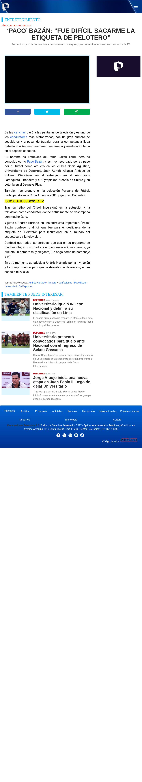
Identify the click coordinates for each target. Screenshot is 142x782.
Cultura (117, 419)
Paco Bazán (35, 161)
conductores (18, 137)
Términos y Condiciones (122, 425)
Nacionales (88, 411)
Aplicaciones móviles (95, 425)
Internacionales (108, 411)
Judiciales (57, 411)
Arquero (52, 282)
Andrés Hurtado (37, 282)
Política (25, 411)
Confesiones (65, 282)
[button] (135, 7)
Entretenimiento (129, 411)
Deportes (24, 419)
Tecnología (71, 419)
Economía (41, 411)
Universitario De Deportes (18, 286)
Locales (72, 411)
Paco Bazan (80, 282)
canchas (20, 132)
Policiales (9, 410)
